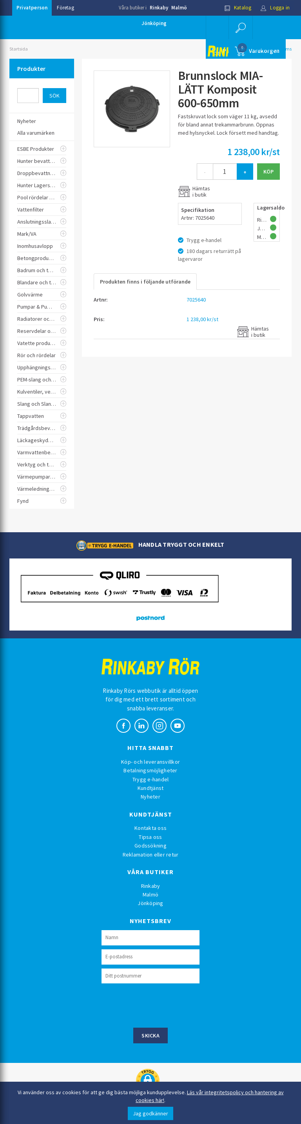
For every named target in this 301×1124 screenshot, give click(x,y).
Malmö (179, 7)
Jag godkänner (150, 1113)
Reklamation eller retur (151, 854)
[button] (240, 27)
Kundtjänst (151, 787)
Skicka (150, 1035)
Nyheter (150, 796)
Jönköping (154, 23)
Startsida (18, 49)
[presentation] (161, 1004)
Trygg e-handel (150, 779)
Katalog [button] (238, 7)
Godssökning (150, 845)
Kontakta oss (150, 827)
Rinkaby (159, 7)
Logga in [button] (275, 7)
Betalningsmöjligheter (150, 770)
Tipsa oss (150, 836)
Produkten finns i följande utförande (145, 281)
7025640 (196, 299)
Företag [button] (65, 7)
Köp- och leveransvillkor (150, 761)
